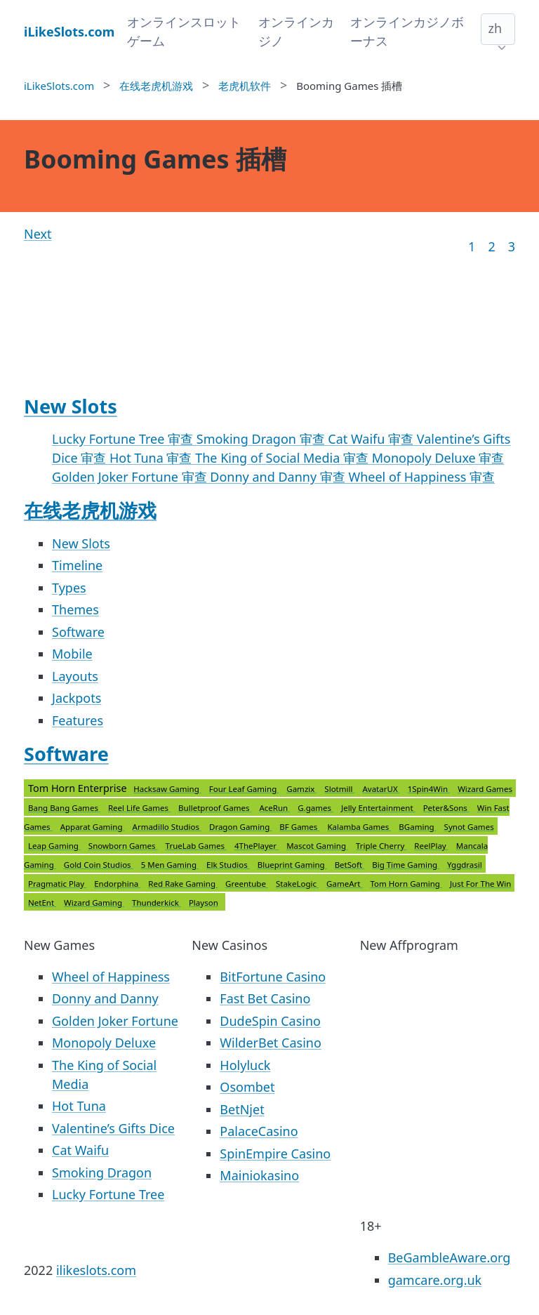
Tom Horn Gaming (405, 883)
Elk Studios (228, 864)
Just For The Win (480, 883)
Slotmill (339, 789)
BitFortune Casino (273, 976)
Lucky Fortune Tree (108, 1194)
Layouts (75, 676)
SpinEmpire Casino (275, 1153)
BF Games (299, 826)
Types (69, 587)
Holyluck (245, 1065)
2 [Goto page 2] (491, 246)
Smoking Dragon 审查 (262, 438)
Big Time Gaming (405, 864)
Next (38, 233)
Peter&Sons (446, 807)
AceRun (274, 807)
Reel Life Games (139, 807)
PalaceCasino (259, 1131)
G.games (315, 807)
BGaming (417, 826)
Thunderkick (156, 902)
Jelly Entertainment (378, 807)
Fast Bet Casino (265, 998)
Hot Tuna (79, 1105)
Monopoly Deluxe (104, 1042)
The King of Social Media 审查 (283, 457)
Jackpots (76, 697)
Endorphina (117, 883)
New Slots (70, 406)
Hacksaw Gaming (167, 789)
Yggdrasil (464, 864)
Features (77, 720)
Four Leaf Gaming (244, 789)
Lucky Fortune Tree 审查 (124, 438)
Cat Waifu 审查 (372, 438)
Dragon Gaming (240, 826)
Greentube (246, 883)
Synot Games (469, 826)
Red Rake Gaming (183, 883)
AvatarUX (380, 789)
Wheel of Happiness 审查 (421, 476)
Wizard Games (485, 789)
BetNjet (242, 1109)
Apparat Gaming (92, 826)
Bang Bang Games (64, 807)
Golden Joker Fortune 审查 (131, 476)
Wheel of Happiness (111, 976)
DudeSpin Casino (270, 1020)
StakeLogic (297, 883)
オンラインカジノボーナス (407, 31)
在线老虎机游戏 (90, 510)
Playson (203, 902)
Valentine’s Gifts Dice (113, 1128)
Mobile (72, 653)
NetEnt (42, 902)
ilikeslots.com (96, 1270)
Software (78, 631)
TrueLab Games (196, 845)
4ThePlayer (256, 845)
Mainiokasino (259, 1175)
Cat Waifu (80, 1150)
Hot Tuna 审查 (152, 457)
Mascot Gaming (317, 845)
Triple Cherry (381, 845)
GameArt (344, 883)
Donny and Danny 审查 (279, 476)
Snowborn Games (123, 845)
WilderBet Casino (270, 1042)
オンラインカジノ (296, 31)
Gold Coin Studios (98, 864)
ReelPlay (431, 845)
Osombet (247, 1086)
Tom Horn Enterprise (270, 845)
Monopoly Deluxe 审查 (438, 457)
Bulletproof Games (214, 807)
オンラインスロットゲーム (184, 31)
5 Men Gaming (170, 864)
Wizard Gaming (94, 902)
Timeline (77, 565)
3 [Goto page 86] (511, 246)
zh (495, 28)
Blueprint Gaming (292, 864)
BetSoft (350, 864)
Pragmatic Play (57, 883)
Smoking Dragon (102, 1172)
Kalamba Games (359, 826)
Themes (75, 609)
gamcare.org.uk (435, 1279)
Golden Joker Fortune (115, 1020)
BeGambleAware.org (449, 1257)
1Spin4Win (429, 789)
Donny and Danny (105, 998)
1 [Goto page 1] (471, 246)
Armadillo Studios (167, 826)
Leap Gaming (54, 845)
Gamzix (301, 789)
